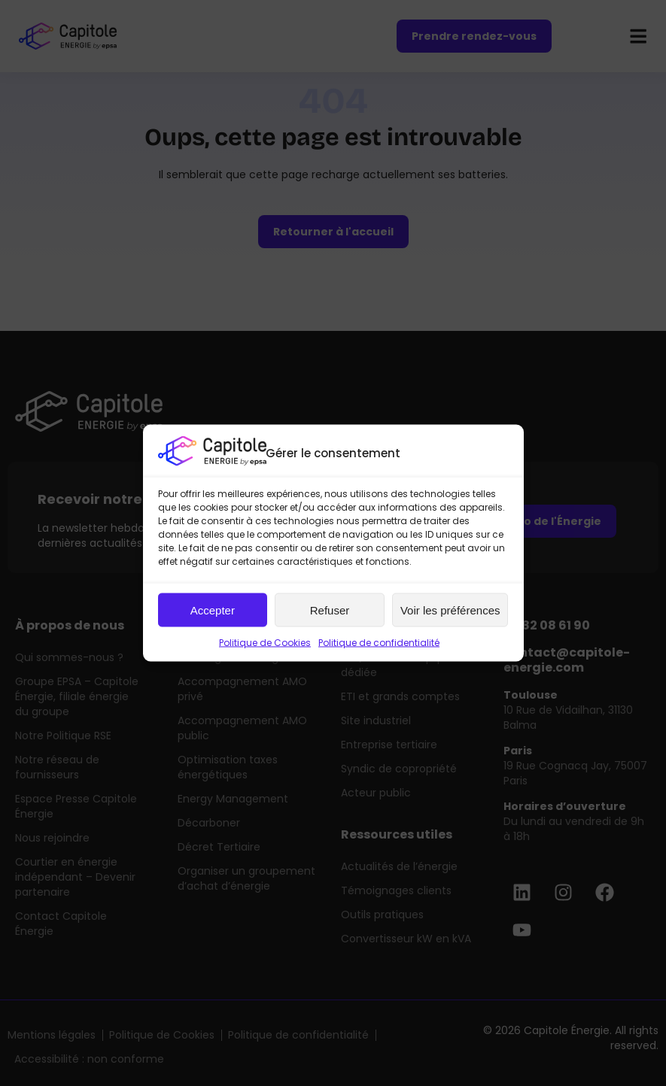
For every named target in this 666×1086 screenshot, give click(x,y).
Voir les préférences (450, 609)
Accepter (212, 609)
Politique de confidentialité (378, 642)
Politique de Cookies (265, 642)
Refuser (330, 609)
